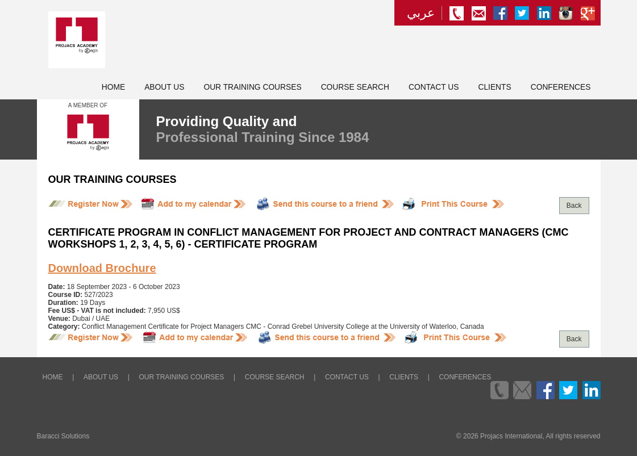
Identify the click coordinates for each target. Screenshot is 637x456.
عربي (421, 13)
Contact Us (434, 87)
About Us (164, 87)
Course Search (355, 87)
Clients (494, 87)
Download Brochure (102, 268)
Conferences (561, 87)
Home (113, 87)
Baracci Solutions (63, 436)
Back (574, 206)
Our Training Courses (252, 87)
